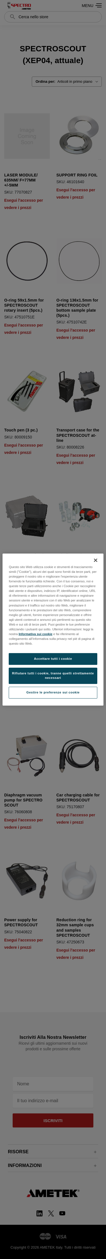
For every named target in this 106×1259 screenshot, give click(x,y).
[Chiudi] (95, 560)
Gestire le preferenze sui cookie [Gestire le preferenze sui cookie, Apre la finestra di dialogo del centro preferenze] (53, 692)
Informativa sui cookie (35, 634)
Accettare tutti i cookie (53, 658)
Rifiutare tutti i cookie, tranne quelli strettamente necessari (53, 675)
